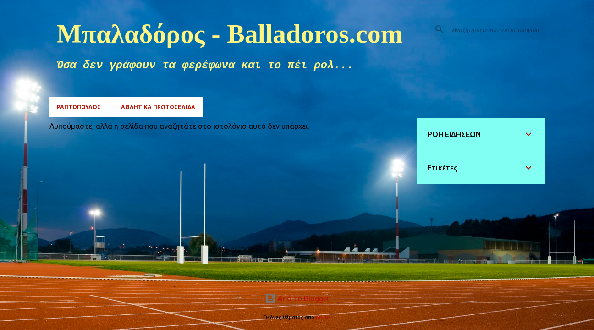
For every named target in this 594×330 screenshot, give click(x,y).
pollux (323, 317)
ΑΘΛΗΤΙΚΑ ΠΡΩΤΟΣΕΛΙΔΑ (158, 107)
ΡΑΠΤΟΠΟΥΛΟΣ (79, 107)
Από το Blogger (297, 298)
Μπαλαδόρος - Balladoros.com (230, 34)
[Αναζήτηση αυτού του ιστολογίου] (497, 29)
